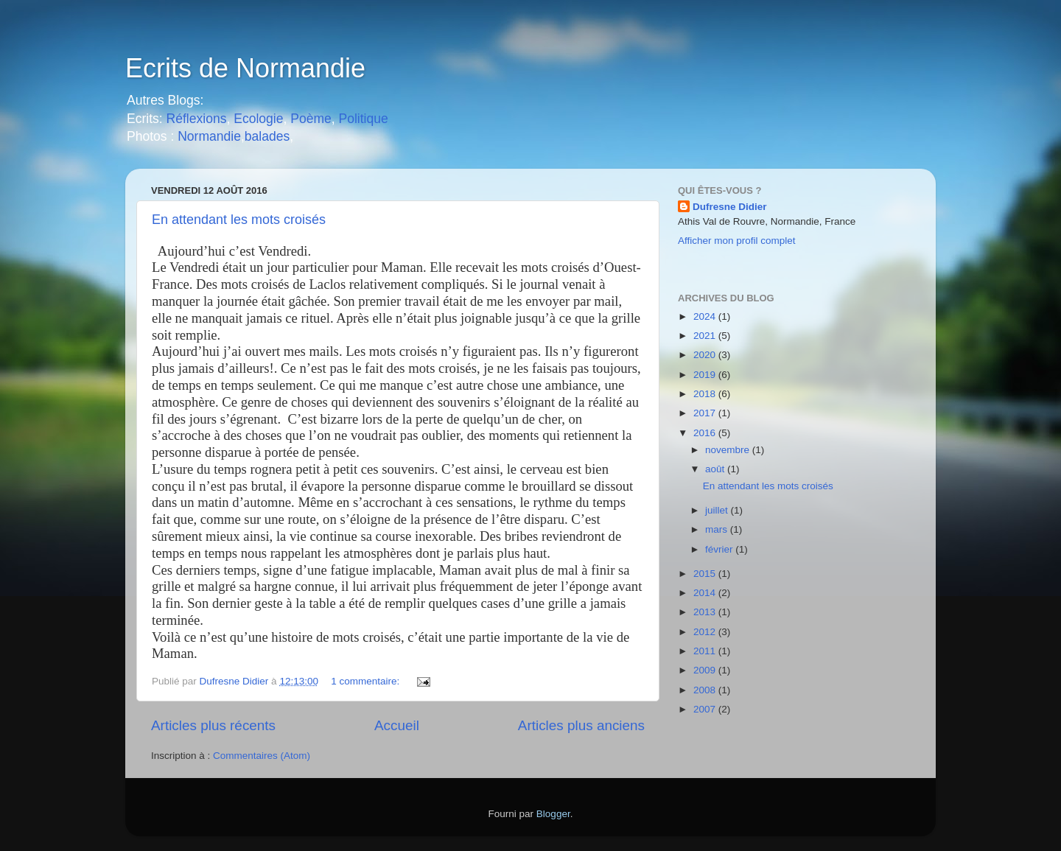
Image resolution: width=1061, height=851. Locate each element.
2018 (705, 393)
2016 (705, 432)
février (720, 549)
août (716, 468)
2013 (705, 611)
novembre (728, 449)
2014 (705, 592)
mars (717, 529)
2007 (705, 709)
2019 (705, 374)
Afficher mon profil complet (737, 240)
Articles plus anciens (581, 725)
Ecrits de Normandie (245, 68)
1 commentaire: (366, 681)
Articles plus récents (213, 725)
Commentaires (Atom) (261, 755)
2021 (705, 335)
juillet (718, 510)
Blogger (553, 813)
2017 (705, 413)
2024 (705, 316)
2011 (705, 650)
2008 (705, 690)
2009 (705, 670)
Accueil (396, 725)
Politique (363, 118)
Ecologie (258, 118)
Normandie (207, 136)
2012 (705, 631)
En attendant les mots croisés (239, 219)
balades (267, 136)
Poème (311, 118)
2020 (705, 354)
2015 (705, 573)
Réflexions (197, 118)
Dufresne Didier (730, 206)
